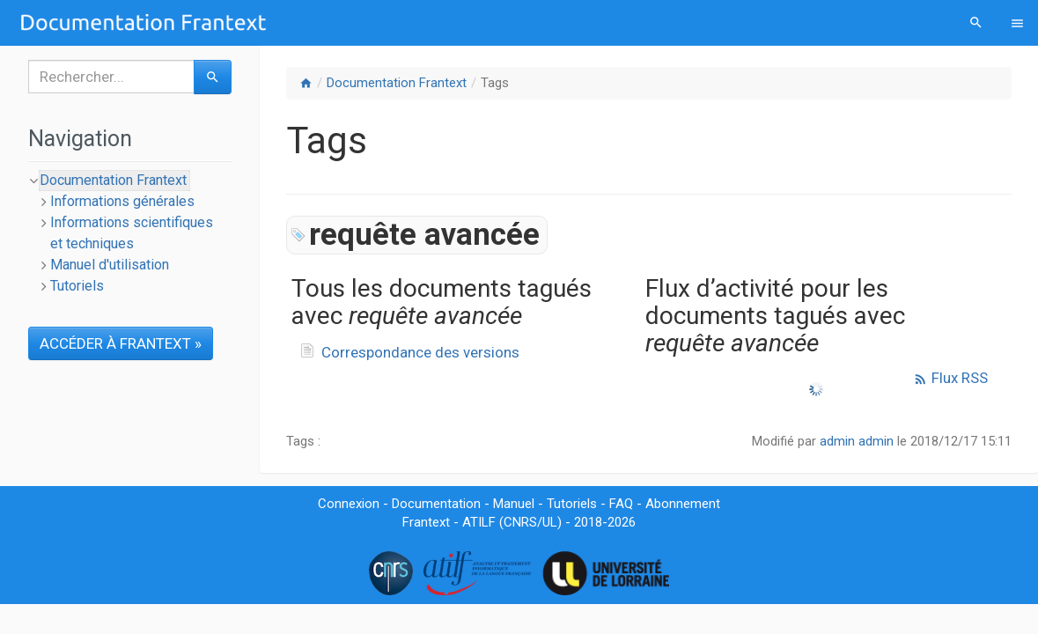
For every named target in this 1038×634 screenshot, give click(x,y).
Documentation (436, 504)
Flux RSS (950, 378)
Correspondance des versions (420, 352)
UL (549, 522)
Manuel (513, 504)
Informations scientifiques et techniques (131, 233)
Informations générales (122, 201)
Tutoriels (77, 285)
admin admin (857, 441)
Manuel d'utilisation (109, 264)
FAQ (621, 504)
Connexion (348, 504)
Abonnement (682, 504)
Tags (495, 83)
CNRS (520, 522)
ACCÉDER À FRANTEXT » (121, 343)
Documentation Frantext (397, 83)
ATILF (479, 522)
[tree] (130, 233)
